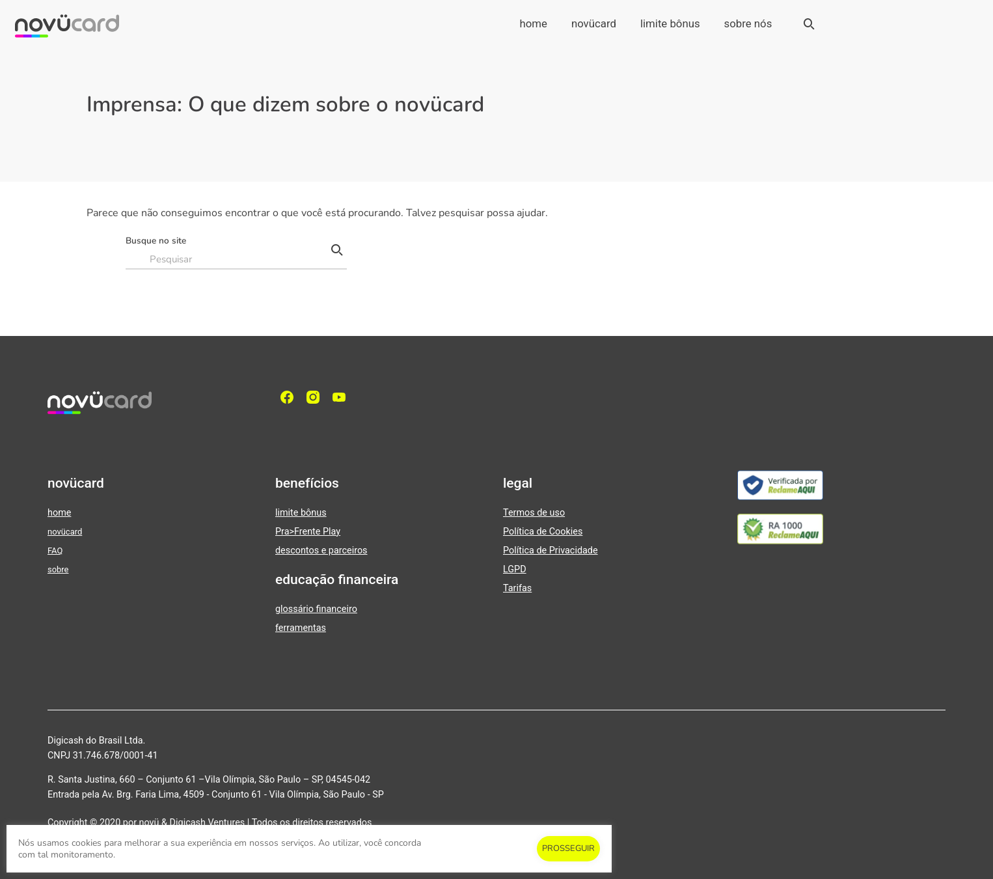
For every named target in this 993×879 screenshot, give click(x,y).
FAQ (55, 550)
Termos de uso (534, 512)
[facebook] (290, 397)
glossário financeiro (316, 609)
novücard (593, 23)
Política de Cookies (542, 531)
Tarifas (517, 588)
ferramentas (300, 628)
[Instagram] (316, 397)
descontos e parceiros (321, 550)
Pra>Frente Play (307, 531)
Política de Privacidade (550, 550)
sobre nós (748, 23)
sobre (58, 569)
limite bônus (670, 23)
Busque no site (156, 240)
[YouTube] (342, 397)
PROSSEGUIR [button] (568, 848)
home (533, 23)
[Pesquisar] (337, 251)
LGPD (514, 569)
